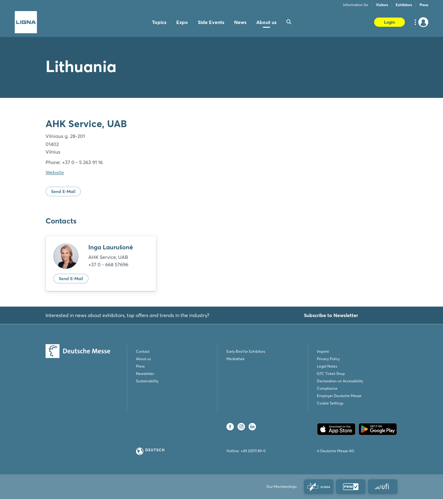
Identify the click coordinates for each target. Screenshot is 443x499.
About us (143, 358)
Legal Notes (327, 366)
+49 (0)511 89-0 (253, 451)
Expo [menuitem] (182, 22)
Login (389, 22)
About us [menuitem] (266, 22)
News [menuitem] (240, 22)
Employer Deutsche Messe (339, 395)
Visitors (382, 4)
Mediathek (235, 358)
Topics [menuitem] (159, 22)
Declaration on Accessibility (340, 381)
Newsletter (145, 373)
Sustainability (147, 381)
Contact (143, 351)
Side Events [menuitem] (211, 22)
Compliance (327, 388)
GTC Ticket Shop (331, 373)
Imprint (323, 351)
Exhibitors (404, 4)
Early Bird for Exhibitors (245, 351)
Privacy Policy (328, 358)
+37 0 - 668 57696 (108, 264)
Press (424, 4)
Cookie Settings (330, 403)
